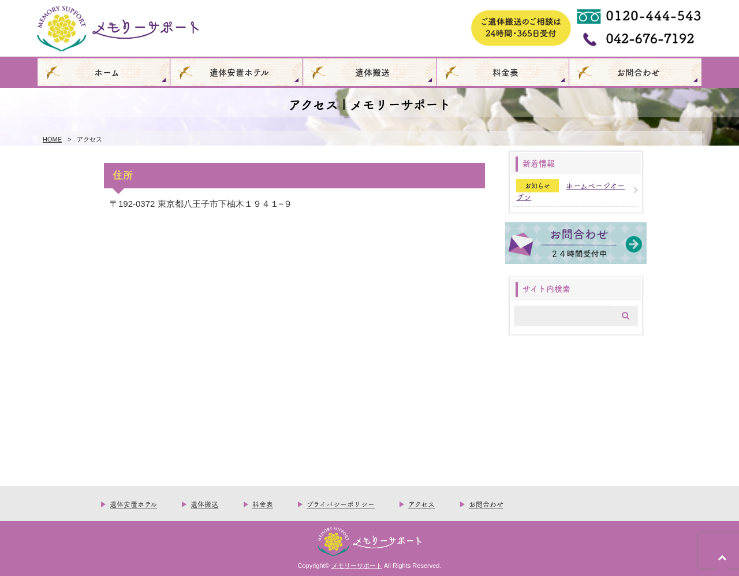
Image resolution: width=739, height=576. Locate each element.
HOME (52, 139)
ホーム (107, 72)
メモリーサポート (356, 565)
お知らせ (537, 185)
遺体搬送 (372, 72)
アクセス (421, 504)
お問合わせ (638, 72)
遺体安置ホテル (239, 72)
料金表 (505, 72)
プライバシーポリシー (341, 504)
